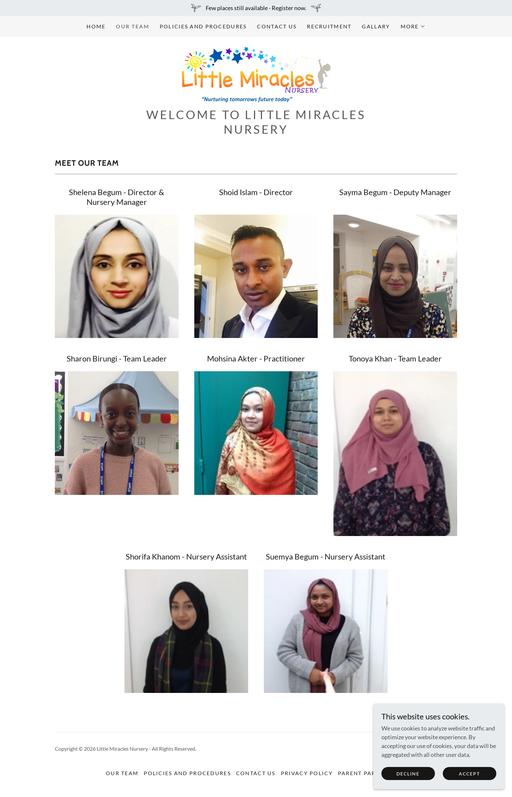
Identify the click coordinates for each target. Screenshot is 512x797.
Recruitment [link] (329, 26)
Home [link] (96, 26)
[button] (413, 26)
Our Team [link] (132, 26)
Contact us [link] (276, 26)
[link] (256, 74)
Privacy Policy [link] (307, 773)
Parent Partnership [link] (372, 773)
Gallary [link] (376, 26)
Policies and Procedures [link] (203, 26)
